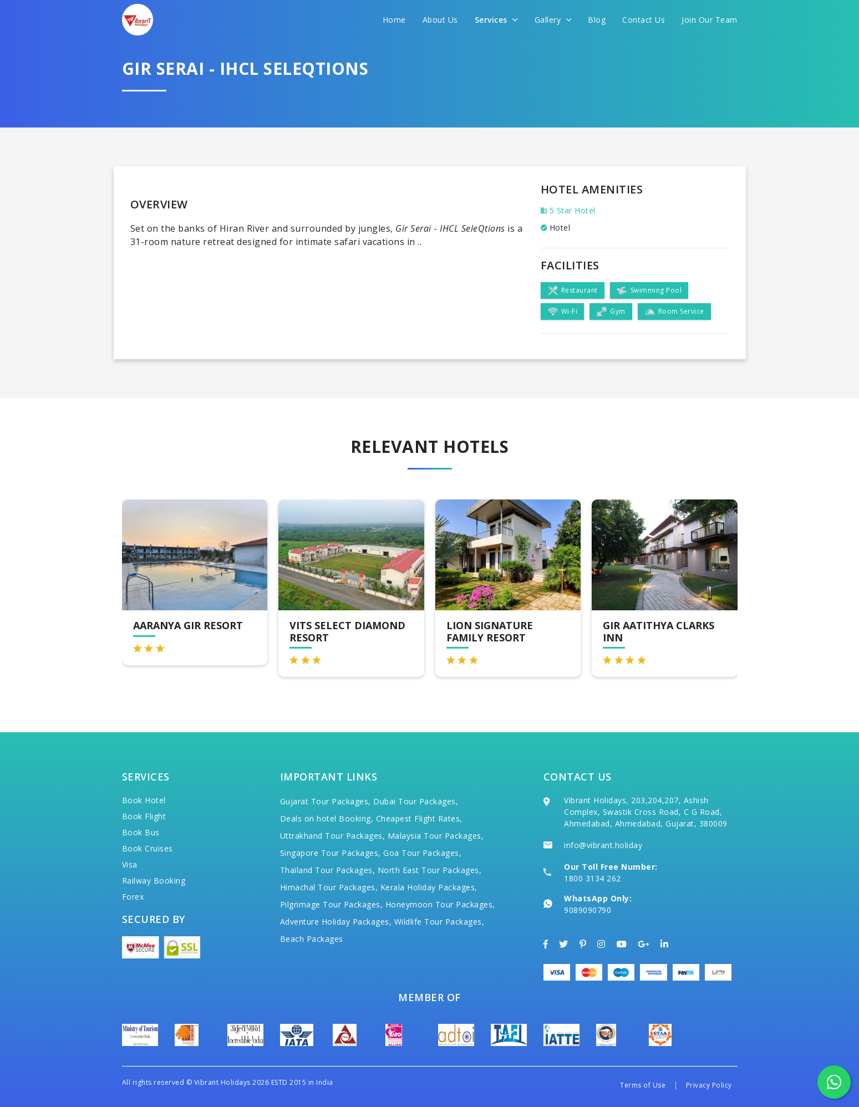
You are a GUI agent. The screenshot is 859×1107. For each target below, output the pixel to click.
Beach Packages (311, 938)
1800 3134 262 (592, 878)
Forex (133, 896)
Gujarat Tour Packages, (325, 801)
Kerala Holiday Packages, (428, 887)
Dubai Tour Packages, (415, 801)
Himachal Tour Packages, (329, 887)
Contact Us (643, 19)
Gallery (553, 19)
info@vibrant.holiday (603, 845)
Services (496, 19)
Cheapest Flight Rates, (419, 818)
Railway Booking (154, 880)
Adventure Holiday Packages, (336, 921)
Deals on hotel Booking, (327, 818)
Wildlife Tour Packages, (439, 921)
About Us (440, 19)
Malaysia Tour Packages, (436, 835)
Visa (130, 864)
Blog (597, 19)
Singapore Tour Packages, (330, 853)
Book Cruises (147, 848)
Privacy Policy (709, 1085)
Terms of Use (642, 1085)
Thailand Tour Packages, (327, 870)
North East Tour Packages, (430, 870)
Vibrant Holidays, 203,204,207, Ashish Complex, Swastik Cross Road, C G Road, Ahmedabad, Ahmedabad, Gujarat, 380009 (646, 812)
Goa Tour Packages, (422, 853)
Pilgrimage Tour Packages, (331, 904)
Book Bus (141, 832)
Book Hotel (144, 800)
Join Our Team (710, 19)
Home (394, 19)
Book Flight (144, 816)
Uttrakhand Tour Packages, (332, 835)
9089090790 (587, 910)
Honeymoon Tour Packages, (440, 904)
